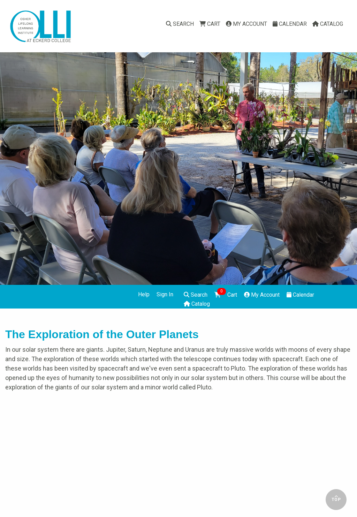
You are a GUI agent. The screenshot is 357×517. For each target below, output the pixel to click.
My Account (246, 24)
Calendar (290, 24)
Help (144, 294)
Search (180, 24)
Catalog (327, 24)
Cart (209, 24)
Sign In (165, 294)
